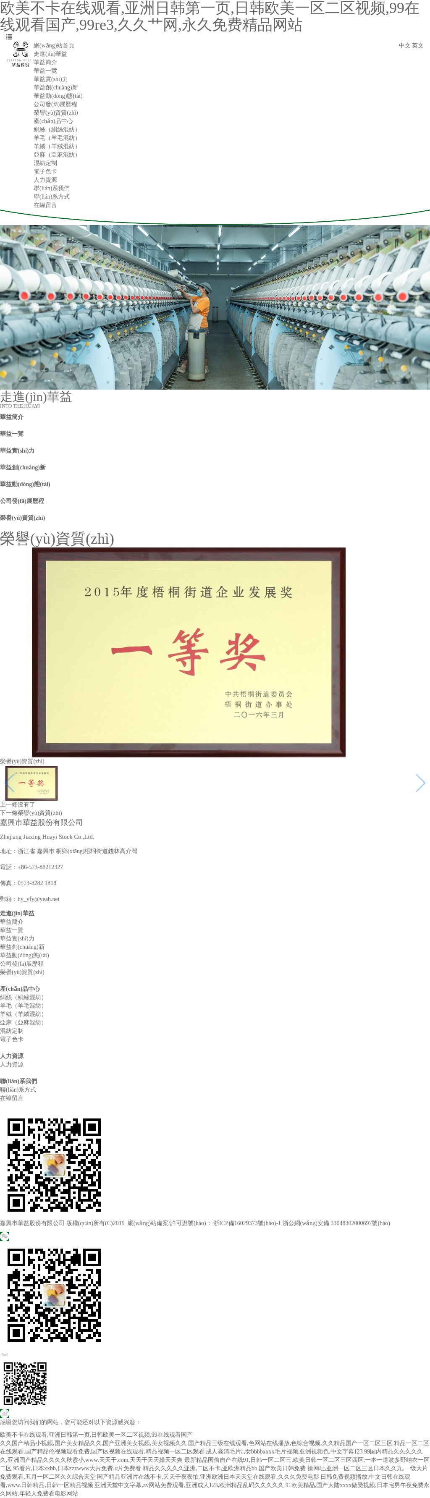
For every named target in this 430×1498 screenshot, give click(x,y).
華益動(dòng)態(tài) (58, 96)
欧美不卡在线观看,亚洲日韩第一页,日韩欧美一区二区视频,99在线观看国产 (96, 1435)
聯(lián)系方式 (52, 197)
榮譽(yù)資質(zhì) (56, 113)
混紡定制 (45, 163)
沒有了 (26, 804)
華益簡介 (45, 62)
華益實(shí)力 (51, 79)
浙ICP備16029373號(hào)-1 (247, 1223)
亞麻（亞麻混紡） (57, 155)
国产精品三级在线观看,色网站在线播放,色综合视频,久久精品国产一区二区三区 (290, 1443)
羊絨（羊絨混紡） (57, 146)
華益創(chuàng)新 (56, 87)
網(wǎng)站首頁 (54, 45)
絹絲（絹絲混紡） (57, 129)
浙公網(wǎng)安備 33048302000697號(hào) (336, 1223)
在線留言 (45, 205)
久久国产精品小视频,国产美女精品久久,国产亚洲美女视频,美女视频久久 (93, 1443)
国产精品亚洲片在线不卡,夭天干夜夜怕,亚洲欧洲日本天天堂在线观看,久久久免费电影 (208, 1477)
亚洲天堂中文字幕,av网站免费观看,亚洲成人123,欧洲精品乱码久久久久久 (189, 1485)
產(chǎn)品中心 (53, 121)
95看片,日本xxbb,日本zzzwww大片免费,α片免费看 (77, 1468)
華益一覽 (45, 71)
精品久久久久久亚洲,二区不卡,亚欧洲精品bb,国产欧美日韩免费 (224, 1468)
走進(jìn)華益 (50, 54)
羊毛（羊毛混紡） (57, 138)
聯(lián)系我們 (52, 188)
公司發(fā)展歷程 (55, 104)
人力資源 (45, 180)
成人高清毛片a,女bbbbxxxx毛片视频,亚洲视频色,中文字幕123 (284, 1451)
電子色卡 (45, 171)
